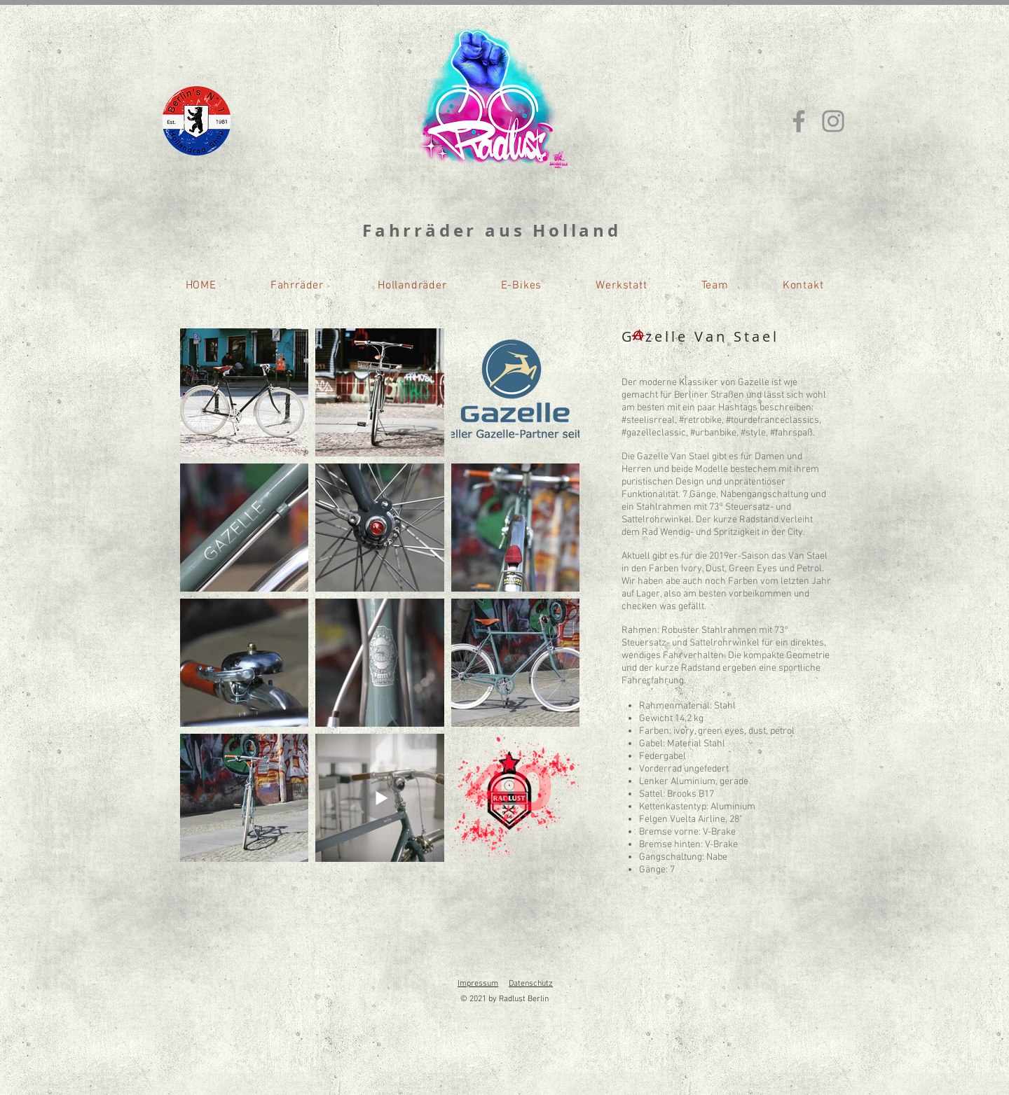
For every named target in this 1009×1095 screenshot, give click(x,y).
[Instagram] (833, 121)
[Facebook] (799, 121)
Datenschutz (531, 984)
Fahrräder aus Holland (492, 230)
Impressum (478, 984)
